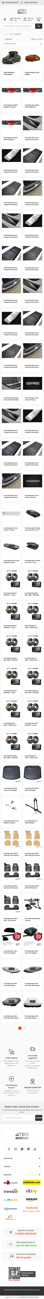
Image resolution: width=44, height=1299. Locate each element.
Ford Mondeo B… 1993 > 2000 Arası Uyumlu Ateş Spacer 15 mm (11, 724)
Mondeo (18, 34)
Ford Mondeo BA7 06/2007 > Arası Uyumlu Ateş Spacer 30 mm (11, 594)
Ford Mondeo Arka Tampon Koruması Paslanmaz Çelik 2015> (32, 204)
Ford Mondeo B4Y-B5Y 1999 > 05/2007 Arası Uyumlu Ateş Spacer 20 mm (11, 757)
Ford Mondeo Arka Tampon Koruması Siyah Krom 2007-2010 (10, 236)
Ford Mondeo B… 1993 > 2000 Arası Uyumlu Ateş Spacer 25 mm (32, 659)
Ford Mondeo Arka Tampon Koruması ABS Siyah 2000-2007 (32, 464)
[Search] (22, 26)
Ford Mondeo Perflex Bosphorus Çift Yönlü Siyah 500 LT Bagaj (11, 561)
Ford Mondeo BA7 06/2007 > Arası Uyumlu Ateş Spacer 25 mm (11, 627)
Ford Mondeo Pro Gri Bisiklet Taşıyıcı (11, 822)
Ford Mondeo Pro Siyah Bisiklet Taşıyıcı (31, 822)
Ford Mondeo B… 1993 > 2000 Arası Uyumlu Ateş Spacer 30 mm (32, 627)
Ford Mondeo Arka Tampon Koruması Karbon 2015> (32, 171)
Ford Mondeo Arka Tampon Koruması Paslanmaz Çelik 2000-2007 (10, 496)
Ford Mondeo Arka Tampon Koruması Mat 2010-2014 (10, 334)
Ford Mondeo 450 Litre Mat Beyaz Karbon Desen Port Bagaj (32, 1017)
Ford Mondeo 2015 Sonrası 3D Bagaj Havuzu (10, 789)
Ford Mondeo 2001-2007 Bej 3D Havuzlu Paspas (32, 854)
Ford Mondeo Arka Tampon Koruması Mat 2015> (10, 171)
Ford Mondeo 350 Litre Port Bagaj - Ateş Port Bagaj (31, 952)
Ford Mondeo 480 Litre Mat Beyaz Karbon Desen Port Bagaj (11, 984)
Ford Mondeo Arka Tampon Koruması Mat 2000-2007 (32, 431)
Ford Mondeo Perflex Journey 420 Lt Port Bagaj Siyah (32, 529)
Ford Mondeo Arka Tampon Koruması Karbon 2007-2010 (10, 269)
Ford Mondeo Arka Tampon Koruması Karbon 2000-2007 (11, 464)
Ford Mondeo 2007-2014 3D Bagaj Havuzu (32, 789)
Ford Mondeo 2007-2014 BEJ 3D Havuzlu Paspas (11, 854)
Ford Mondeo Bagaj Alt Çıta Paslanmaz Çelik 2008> (11, 399)
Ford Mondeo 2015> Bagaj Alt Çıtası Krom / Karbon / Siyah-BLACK (11, 106)
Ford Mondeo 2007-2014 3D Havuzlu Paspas (32, 887)
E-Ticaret (16, 1297)
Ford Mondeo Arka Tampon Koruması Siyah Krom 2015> (32, 138)
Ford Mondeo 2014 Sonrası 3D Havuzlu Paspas (11, 887)
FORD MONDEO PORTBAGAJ (9, 73)
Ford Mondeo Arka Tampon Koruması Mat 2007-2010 (32, 236)
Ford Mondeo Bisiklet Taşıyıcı (32, 919)
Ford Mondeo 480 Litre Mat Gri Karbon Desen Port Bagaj (32, 984)
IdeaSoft (9, 1297)
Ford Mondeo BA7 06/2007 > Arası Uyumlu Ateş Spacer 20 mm (32, 724)
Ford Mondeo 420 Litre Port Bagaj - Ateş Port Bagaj (10, 952)
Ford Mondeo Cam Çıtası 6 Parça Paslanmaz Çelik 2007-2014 (32, 399)
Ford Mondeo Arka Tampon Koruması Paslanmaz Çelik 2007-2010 (10, 301)
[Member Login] (30, 18)
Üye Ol (29, 20)
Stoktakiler (8, 39)
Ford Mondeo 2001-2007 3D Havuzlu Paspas (11, 919)
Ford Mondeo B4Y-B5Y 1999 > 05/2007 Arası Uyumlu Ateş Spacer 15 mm (32, 692)
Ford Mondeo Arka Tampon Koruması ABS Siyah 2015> (10, 204)
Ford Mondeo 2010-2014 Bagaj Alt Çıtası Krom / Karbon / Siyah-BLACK (11, 138)
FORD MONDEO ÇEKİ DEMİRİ (32, 73)
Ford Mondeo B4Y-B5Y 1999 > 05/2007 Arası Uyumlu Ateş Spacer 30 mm (32, 594)
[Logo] (22, 11)
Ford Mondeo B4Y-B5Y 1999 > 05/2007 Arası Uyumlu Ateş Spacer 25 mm (11, 659)
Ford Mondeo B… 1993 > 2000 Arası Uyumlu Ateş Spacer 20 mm (32, 757)
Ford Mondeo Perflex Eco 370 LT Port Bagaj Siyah (32, 561)
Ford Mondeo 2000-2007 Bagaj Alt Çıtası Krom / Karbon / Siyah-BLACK (32, 106)
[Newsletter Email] (22, 1118)
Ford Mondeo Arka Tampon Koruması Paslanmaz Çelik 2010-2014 (32, 366)
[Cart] (38, 19)
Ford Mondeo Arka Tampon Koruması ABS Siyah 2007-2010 (32, 269)
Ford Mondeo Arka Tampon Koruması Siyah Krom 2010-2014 (32, 301)
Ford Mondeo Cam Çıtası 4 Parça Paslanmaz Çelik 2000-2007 (32, 496)
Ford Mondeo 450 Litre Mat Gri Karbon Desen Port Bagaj (11, 1017)
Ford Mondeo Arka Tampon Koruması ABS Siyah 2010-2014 (11, 366)
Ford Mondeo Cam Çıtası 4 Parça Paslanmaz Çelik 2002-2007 (10, 529)
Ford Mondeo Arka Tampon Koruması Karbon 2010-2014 (32, 334)
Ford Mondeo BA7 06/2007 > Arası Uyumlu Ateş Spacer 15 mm (11, 692)
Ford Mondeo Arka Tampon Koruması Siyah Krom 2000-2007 (10, 431)
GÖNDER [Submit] (38, 1118)
